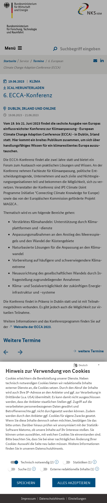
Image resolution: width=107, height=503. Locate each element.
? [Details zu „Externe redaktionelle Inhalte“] (97, 469)
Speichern (26, 482)
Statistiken (80, 462)
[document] (53, 412)
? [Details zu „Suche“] (33, 469)
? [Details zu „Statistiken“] (94, 462)
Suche (22, 469)
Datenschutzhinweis (52, 498)
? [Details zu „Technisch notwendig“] (56, 462)
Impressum (28, 498)
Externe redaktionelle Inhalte (70, 469)
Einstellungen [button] (77, 498)
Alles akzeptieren (73, 482)
